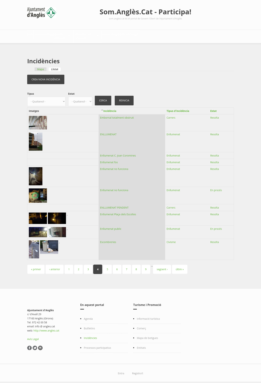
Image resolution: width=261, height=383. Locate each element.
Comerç (141, 326)
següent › (162, 267)
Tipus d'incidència (178, 109)
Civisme (171, 240)
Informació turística (148, 316)
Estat (71, 91)
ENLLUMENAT (108, 132)
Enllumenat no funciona (114, 166)
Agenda (88, 316)
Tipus (30, 91)
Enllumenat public (110, 226)
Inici (34, 35)
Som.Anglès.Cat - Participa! (145, 11)
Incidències (90, 336)
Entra (121, 371)
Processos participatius (97, 345)
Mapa (40, 67)
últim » (180, 267)
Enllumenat (173, 132)
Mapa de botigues (147, 336)
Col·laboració (188, 35)
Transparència (55, 35)
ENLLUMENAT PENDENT (114, 205)
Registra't (137, 371)
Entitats (141, 345)
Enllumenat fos (109, 160)
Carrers (171, 115)
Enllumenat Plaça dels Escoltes (118, 212)
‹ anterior (54, 267)
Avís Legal (33, 337)
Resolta (214, 115)
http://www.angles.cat (46, 328)
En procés (216, 188)
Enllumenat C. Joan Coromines (118, 153)
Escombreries (108, 240)
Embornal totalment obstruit (117, 115)
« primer (36, 267)
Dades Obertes (87, 35)
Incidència (109, 109)
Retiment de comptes (123, 35)
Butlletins (89, 326)
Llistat (56, 67)
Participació (158, 35)
